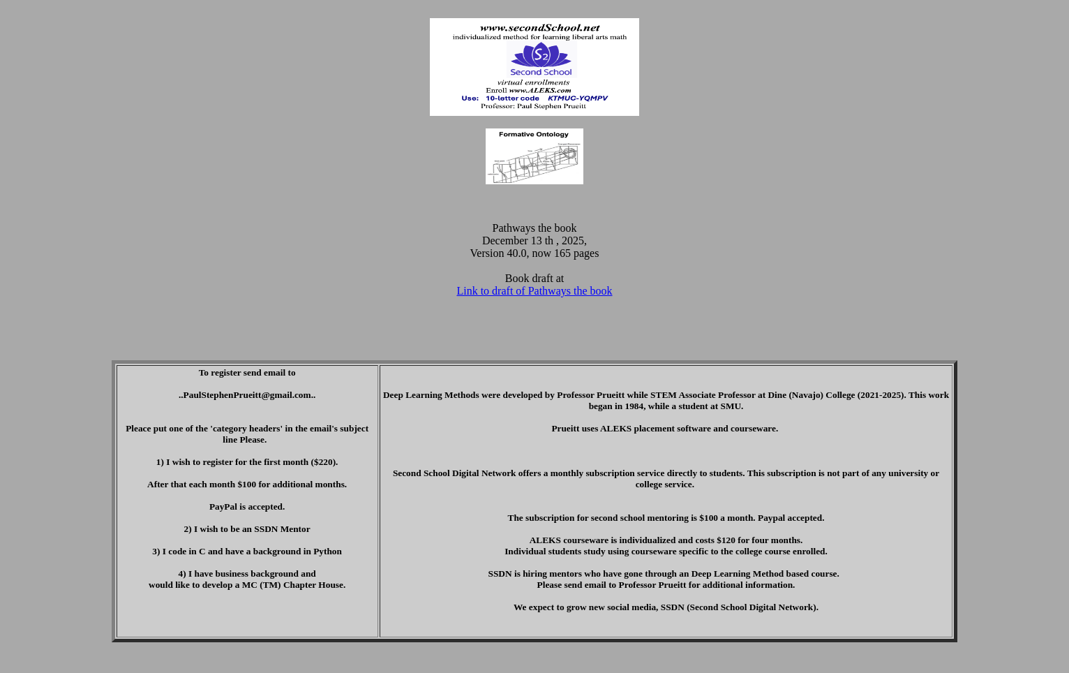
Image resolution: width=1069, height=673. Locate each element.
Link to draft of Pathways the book (534, 291)
